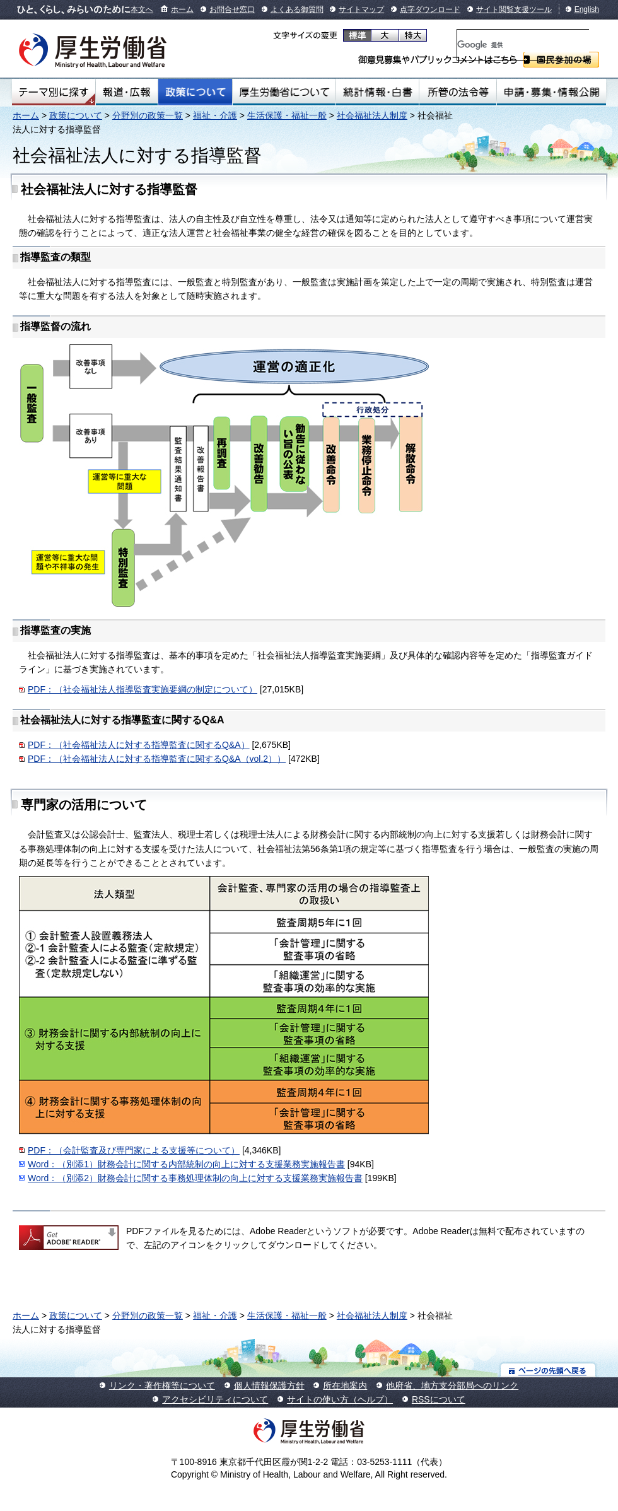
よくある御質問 (297, 9)
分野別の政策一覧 (147, 115)
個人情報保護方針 (269, 1385)
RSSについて (438, 1399)
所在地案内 (345, 1385)
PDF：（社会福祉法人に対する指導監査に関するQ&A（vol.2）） (157, 759)
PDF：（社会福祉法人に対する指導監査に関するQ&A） (139, 745)
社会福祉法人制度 (372, 115)
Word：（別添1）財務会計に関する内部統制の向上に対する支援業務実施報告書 (186, 1164)
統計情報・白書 (377, 92)
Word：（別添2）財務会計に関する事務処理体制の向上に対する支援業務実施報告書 (195, 1178)
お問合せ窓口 (232, 9)
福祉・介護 (215, 115)
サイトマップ (361, 9)
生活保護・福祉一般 (287, 115)
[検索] (523, 44)
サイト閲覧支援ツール (514, 9)
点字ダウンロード (430, 9)
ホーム (182, 9)
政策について (195, 92)
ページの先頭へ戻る (548, 1370)
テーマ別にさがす (53, 92)
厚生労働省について (284, 92)
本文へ (142, 9)
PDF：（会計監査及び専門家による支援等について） (134, 1150)
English (586, 9)
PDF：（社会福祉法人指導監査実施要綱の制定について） (142, 689)
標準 (357, 35)
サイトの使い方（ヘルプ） (340, 1399)
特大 (412, 35)
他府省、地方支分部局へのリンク (452, 1385)
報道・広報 (127, 92)
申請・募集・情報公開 (551, 92)
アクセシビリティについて (215, 1399)
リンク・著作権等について (162, 1385)
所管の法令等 (457, 92)
